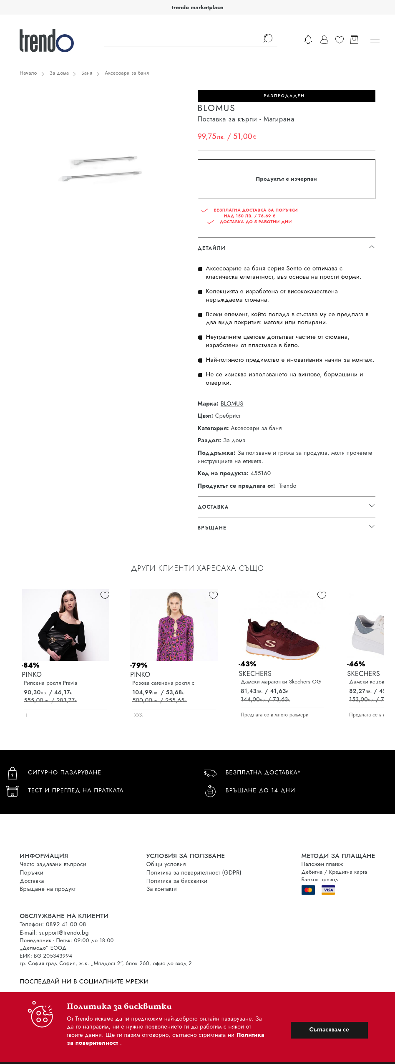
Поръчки (31, 872)
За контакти (161, 889)
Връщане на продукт (47, 889)
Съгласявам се (329, 1029)
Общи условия (166, 864)
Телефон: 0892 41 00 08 (53, 924)
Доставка (32, 881)
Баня (86, 73)
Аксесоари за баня (127, 73)
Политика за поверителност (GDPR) (194, 872)
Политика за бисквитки (177, 881)
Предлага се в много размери (275, 714)
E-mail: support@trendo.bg (54, 932)
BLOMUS (232, 404)
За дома (59, 73)
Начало (28, 73)
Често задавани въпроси (53, 864)
